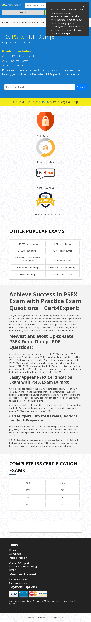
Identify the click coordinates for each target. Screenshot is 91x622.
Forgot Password (18, 579)
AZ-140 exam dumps (62, 250)
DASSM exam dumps (27, 250)
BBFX (28, 483)
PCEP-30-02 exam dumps (27, 267)
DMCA (12, 570)
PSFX (62, 497)
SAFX (28, 504)
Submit (81, 87)
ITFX (27, 497)
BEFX (28, 490)
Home (5, 22)
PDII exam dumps (62, 244)
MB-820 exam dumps (28, 244)
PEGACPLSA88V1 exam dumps (62, 267)
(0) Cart (23, 12)
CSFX (62, 490)
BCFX (62, 483)
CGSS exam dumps (27, 274)
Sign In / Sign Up (18, 582)
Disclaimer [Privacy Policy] (23, 566)
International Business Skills (32, 22)
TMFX (62, 504)
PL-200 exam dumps (62, 274)
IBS (13, 22)
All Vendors (15, 553)
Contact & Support (19, 563)
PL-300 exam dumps (62, 260)
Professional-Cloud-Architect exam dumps (28, 259)
